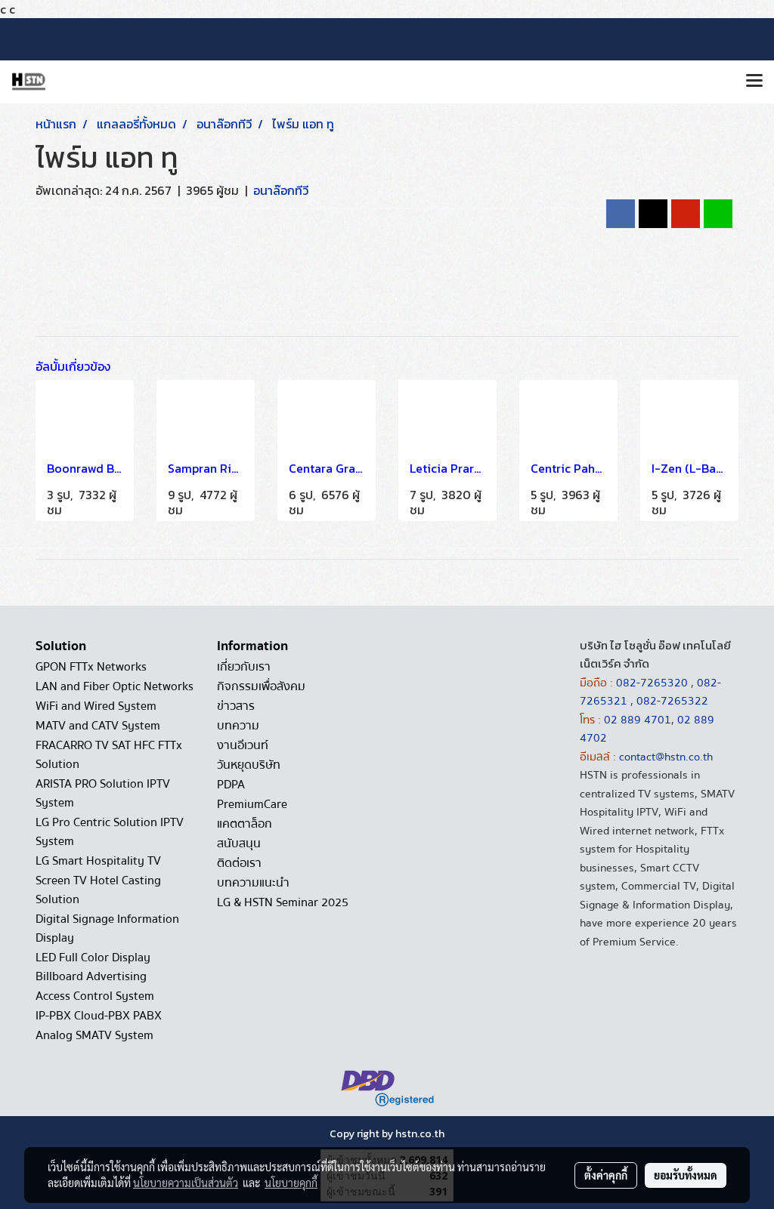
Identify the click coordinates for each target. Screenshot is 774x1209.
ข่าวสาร (236, 706)
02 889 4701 (637, 720)
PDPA (231, 784)
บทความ (238, 726)
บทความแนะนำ (253, 883)
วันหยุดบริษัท (248, 765)
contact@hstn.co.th (666, 757)
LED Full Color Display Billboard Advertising (93, 967)
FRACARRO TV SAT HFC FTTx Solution (109, 755)
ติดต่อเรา (239, 863)
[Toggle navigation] (754, 81)
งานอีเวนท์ (242, 745)
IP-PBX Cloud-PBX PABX (99, 1015)
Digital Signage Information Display (107, 928)
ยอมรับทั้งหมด (685, 1175)
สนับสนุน (239, 843)
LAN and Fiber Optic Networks (115, 686)
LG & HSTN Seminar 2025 (282, 902)
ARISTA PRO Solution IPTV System (103, 793)
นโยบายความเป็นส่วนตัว (185, 1182)
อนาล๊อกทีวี (280, 190)
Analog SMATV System (94, 1035)
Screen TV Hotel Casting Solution (98, 890)
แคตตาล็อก (244, 824)
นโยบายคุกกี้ (291, 1182)
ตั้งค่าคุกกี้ (605, 1175)
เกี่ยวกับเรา (244, 667)
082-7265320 (653, 683)
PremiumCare (252, 804)
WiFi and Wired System (96, 706)
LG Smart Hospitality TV (98, 861)
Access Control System (95, 996)
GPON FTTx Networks (91, 667)
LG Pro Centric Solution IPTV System (110, 832)
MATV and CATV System (98, 726)
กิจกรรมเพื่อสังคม (261, 686)
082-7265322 (672, 701)
